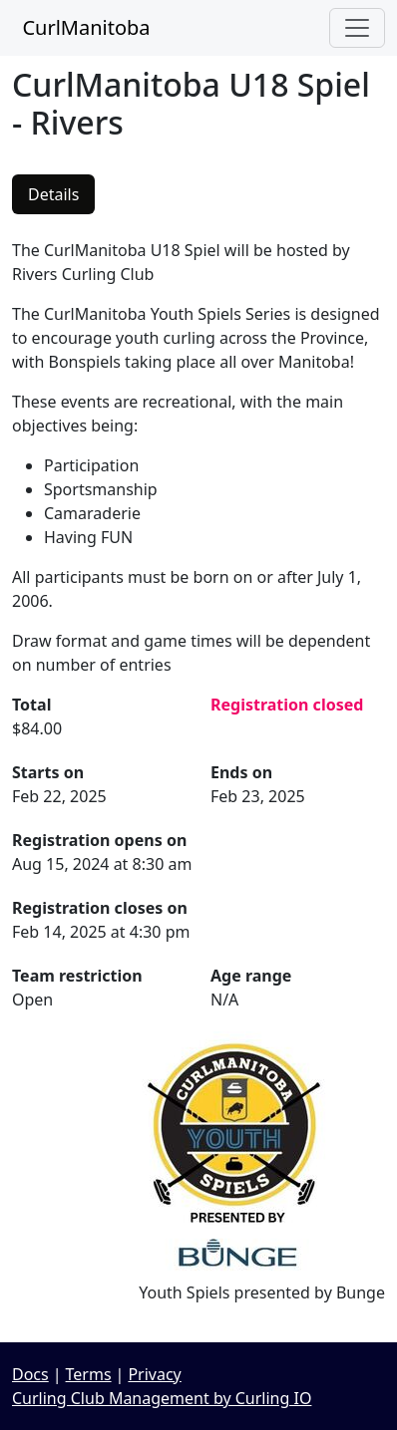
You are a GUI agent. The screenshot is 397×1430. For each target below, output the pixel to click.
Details (53, 194)
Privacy (154, 1374)
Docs (30, 1374)
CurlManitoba (81, 27)
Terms (89, 1374)
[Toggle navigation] (357, 28)
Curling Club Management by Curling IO (161, 1398)
